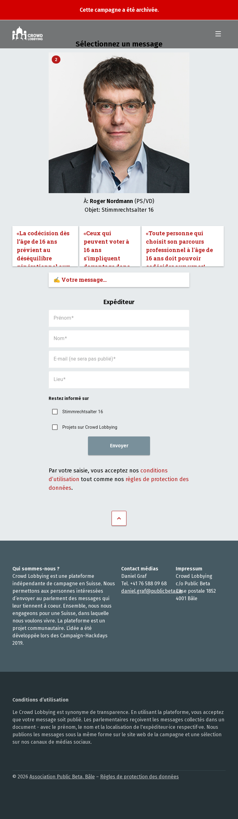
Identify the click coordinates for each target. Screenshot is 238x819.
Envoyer (119, 446)
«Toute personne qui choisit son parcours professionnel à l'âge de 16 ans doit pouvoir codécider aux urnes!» (179, 247)
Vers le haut (119, 518)
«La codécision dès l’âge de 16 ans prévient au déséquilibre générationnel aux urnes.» (43, 247)
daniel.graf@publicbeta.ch (151, 591)
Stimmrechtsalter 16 (82, 411)
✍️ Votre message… (80, 279)
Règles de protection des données (139, 777)
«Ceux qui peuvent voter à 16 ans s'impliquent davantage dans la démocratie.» (107, 247)
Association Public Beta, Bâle (62, 777)
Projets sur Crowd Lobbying (89, 427)
